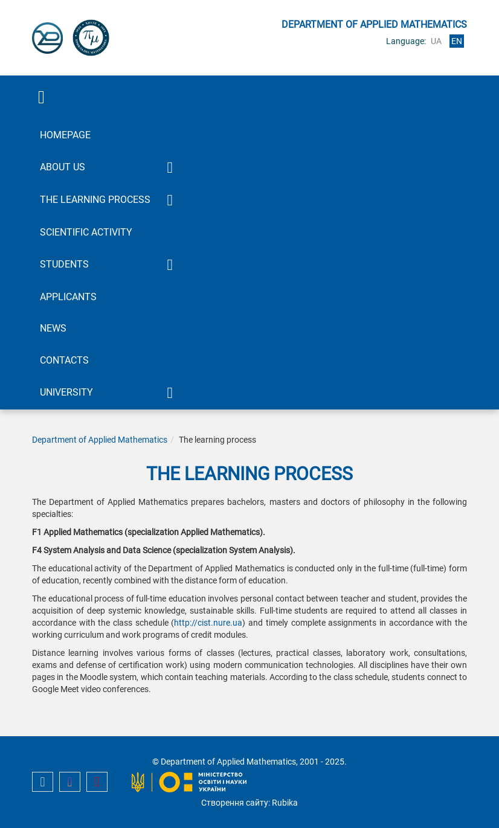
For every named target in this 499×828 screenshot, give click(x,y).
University (66, 392)
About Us (62, 167)
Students (64, 264)
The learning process (95, 199)
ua (436, 41)
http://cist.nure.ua (208, 622)
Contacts (64, 360)
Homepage (65, 135)
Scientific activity (86, 232)
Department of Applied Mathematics (99, 439)
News (53, 328)
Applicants (68, 297)
